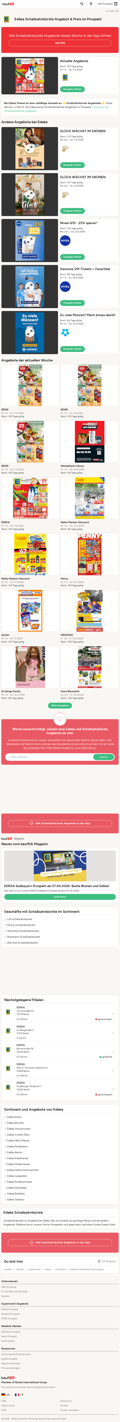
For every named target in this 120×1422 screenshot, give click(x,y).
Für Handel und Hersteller (14, 1291)
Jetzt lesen (60, 896)
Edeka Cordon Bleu (17, 1134)
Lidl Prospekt (7, 1341)
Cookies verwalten (69, 1410)
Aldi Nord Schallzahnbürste (21, 930)
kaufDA (8, 1269)
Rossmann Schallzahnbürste (22, 936)
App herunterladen (10, 1363)
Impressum (66, 1401)
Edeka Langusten (15, 1175)
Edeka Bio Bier (14, 1122)
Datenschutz (88, 747)
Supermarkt (34, 1269)
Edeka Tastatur (14, 1199)
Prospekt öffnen (72, 89)
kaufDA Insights (9, 1358)
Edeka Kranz (12, 1117)
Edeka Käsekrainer (16, 1158)
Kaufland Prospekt (10, 1314)
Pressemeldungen (10, 1368)
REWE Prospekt (9, 1318)
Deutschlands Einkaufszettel (16, 1354)
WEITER (60, 43)
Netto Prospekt (9, 1336)
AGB (3, 1410)
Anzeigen (112, 11)
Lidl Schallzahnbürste (18, 919)
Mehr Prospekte (60, 705)
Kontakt (64, 1405)
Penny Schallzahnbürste (19, 925)
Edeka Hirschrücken (17, 1128)
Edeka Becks (13, 1152)
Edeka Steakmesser (17, 1164)
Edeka (48, 1269)
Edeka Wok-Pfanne (16, 1140)
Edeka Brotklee (14, 1193)
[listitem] (30, 391)
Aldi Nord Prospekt (10, 1331)
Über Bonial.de (8, 1287)
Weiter (104, 756)
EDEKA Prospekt (9, 1309)
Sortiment (60, 1269)
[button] (60, 76)
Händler (20, 1269)
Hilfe (3, 1401)
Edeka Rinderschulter (18, 1181)
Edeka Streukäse (15, 1187)
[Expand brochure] (29, 75)
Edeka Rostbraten (16, 1146)
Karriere (5, 1296)
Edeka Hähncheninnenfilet (21, 1170)
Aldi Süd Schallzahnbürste (21, 942)
